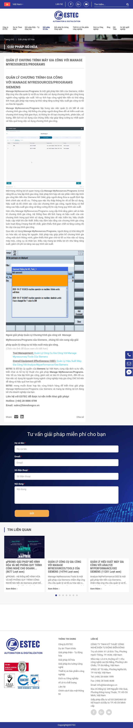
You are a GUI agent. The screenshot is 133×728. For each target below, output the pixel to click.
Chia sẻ (80, 417)
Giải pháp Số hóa (46, 28)
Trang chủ (9, 39)
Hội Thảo (115, 28)
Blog (108, 27)
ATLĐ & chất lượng (67, 682)
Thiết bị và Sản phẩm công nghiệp (81, 28)
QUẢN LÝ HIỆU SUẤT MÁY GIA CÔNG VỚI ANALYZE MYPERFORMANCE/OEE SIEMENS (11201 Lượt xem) (107, 566)
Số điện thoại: (21, 470)
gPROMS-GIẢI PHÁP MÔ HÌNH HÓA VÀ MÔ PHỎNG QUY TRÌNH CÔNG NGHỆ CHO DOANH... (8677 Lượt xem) (24, 566)
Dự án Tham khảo (17, 28)
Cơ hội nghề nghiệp (124, 28)
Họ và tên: (20, 443)
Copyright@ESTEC (67, 725)
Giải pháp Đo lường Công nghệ (61, 28)
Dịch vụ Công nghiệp (98, 28)
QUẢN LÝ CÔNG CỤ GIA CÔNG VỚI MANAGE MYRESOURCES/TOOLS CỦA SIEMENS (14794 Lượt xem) (64, 566)
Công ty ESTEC (5, 28)
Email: (18, 456)
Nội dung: (19, 484)
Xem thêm (11, 588)
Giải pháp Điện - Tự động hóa (32, 28)
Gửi (32, 513)
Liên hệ (59, 4)
